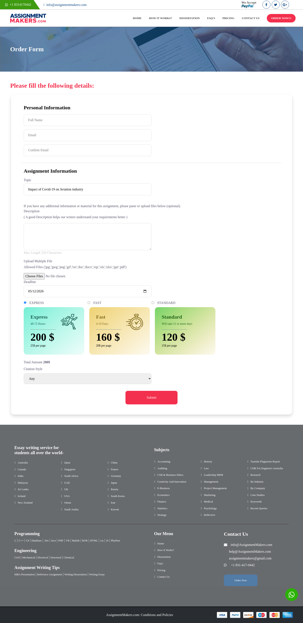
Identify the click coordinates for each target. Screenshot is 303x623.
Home (160, 543)
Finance (161, 501)
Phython (115, 540)
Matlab (76, 540)
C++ (21, 540)
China (114, 462)
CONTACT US (251, 18)
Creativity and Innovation (171, 481)
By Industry (257, 481)
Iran (113, 502)
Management (211, 481)
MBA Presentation (24, 574)
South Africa (71, 475)
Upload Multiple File (38, 261)
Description (32, 211)
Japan (114, 482)
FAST (97, 303)
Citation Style (33, 369)
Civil (17, 557)
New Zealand (25, 502)
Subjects (161, 449)
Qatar (67, 462)
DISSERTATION (189, 18)
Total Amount (33, 362)
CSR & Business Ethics (170, 474)
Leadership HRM (213, 474)
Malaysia (23, 482)
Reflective (209, 514)
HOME (137, 18)
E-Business (163, 488)
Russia (114, 489)
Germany (116, 475)
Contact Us (163, 576)
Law (206, 468)
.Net (46, 540)
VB (67, 540)
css (102, 540)
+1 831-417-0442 (243, 565)
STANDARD (166, 303)
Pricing (161, 570)
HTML (94, 540)
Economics (163, 495)
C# (27, 540)
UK (66, 489)
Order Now (240, 580)
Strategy (162, 514)
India (20, 475)
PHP (60, 540)
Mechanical (28, 557)
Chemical (69, 557)
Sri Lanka (23, 489)
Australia (23, 462)
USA (67, 496)
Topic (27, 180)
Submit (151, 397)
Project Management (215, 488)
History (208, 461)
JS (107, 540)
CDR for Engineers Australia (267, 468)
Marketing (209, 495)
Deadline (30, 282)
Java (53, 540)
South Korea (118, 496)
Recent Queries (259, 508)
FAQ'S (211, 18)
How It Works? (165, 550)
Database (37, 540)
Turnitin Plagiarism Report (265, 461)
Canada (22, 469)
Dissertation (164, 556)
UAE (67, 482)
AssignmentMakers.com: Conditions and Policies (139, 615)
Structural (55, 557)
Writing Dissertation (75, 574)
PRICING (228, 18)
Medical (208, 501)
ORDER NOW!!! (281, 18)
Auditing (162, 468)
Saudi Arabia (71, 509)
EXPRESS (36, 303)
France (114, 469)
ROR (85, 540)
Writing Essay (97, 574)
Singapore (70, 469)
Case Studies (258, 495)
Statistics (162, 508)
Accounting (163, 461)
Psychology (210, 508)
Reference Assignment (49, 574)
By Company (258, 488)
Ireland (22, 496)
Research (256, 474)
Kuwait (115, 509)
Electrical (42, 557)
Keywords (256, 501)
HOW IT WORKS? (160, 18)
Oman (67, 502)
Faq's (160, 563)
